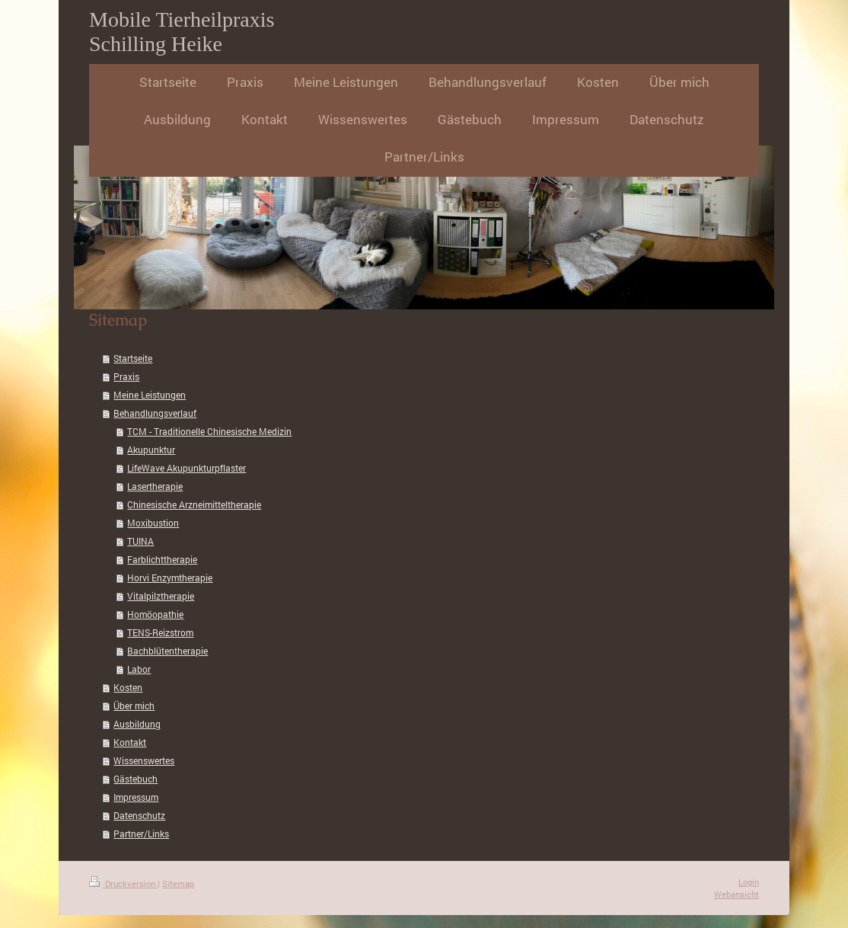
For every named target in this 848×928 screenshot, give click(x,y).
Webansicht (736, 894)
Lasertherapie (155, 486)
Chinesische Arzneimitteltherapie (194, 504)
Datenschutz (139, 815)
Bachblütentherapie (167, 651)
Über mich (134, 705)
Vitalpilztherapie (160, 596)
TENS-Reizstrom (160, 632)
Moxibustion (153, 523)
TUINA (140, 541)
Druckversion (123, 883)
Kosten (127, 687)
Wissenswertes (143, 760)
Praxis (126, 376)
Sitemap (178, 883)
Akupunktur (151, 449)
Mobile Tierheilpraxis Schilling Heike (181, 32)
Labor (139, 669)
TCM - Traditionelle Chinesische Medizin (209, 431)
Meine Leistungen (149, 395)
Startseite (132, 358)
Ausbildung (137, 724)
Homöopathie (155, 614)
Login (748, 882)
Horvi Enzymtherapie (169, 577)
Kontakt (129, 742)
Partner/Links (141, 833)
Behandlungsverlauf (154, 413)
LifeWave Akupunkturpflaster (186, 468)
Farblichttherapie (162, 559)
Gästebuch (135, 779)
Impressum (135, 797)
